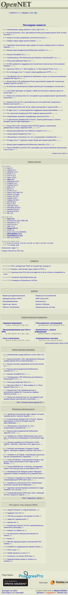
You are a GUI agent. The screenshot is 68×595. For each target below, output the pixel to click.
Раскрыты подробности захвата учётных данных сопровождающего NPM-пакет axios (24, 479)
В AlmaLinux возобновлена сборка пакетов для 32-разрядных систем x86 (35, 86)
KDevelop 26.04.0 (13, 207)
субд (27, 334)
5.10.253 (50, 243)
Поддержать (51, 593)
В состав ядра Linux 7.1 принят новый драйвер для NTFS (29, 72)
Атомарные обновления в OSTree (24, 280)
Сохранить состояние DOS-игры (19, 556)
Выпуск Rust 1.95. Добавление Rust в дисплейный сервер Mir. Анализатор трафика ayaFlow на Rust (21, 392)
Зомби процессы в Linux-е (17, 553)
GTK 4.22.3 (11, 176)
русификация (43, 325)
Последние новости (34, 25)
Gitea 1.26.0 (11, 177)
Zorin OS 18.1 (12, 224)
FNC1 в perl (11, 550)
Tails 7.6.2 (11, 226)
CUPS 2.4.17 (12, 191)
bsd (48, 340)
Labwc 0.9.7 (11, 170)
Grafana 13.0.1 (12, 185)
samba (14, 340)
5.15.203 (42, 243)
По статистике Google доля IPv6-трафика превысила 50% (29, 113)
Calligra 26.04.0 (13, 200)
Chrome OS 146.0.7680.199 (17, 221)
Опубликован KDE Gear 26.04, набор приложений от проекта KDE (32, 107)
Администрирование (12, 323)
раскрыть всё (56, 153)
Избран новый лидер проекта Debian (21, 41)
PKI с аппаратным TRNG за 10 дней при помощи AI (31, 266)
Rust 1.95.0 (11, 204)
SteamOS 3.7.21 (13, 222)
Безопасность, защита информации (45, 331)
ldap (23, 325)
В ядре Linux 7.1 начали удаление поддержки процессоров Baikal (32, 110)
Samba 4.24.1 (12, 198)
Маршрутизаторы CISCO (12, 298)
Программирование (10, 301)
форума (28, 505)
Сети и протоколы (11, 338)
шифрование (56, 334)
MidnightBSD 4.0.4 (14, 234)
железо (59, 340)
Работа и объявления (11, 307)
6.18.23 (16, 243)
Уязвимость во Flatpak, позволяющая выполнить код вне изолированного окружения (24, 456)
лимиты (47, 334)
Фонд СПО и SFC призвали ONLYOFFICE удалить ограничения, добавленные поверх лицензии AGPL (29, 127)
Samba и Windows (42, 304)
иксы (62, 325)
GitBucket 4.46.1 (13, 181)
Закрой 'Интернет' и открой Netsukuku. (22, 510)
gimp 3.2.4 (11, 187)
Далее (40, 498)
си (6, 334)
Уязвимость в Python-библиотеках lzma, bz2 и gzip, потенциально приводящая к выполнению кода (24, 437)
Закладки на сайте (9, 591)
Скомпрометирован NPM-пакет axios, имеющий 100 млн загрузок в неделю (24, 494)
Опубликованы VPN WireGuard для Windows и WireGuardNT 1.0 (31, 58)
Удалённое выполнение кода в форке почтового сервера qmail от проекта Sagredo (24, 415)
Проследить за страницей (12, 593)
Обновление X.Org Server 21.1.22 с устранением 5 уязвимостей (31, 137)
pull (17, 245)
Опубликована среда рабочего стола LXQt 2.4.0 (25, 29)
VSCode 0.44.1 (12, 206)
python (14, 334)
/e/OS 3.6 (10, 230)
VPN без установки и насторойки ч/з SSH (23, 516)
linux (44, 340)
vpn (27, 325)
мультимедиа (54, 325)
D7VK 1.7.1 (11, 174)
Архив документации (51, 343)
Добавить (41, 593)
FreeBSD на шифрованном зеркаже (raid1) (23, 547)
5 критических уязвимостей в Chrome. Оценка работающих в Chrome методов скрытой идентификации (23, 421)
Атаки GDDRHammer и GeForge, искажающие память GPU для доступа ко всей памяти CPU (23, 467)
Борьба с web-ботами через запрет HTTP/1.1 (28, 269)
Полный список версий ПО (32, 402)
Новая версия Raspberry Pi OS (19, 134)
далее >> (65, 153)
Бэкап (9, 539)
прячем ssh (11, 522)
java (19, 334)
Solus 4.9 (10, 219)
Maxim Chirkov (60, 591)
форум (25, 13)
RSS (18, 402)
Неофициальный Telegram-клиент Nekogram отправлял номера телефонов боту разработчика (23, 472)
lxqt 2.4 (9, 168)
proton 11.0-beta (13, 194)
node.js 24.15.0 (12, 196)
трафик (8, 325)
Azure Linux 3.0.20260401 (16, 232)
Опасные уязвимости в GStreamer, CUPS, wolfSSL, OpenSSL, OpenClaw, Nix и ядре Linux (22, 443)
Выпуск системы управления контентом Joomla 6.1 (26, 38)
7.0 (8, 245)
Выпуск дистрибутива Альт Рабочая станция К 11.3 (26, 131)
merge (12, 245)
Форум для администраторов (14, 296)
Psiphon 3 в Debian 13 (15, 530)
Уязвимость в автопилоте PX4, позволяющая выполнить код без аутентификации (23, 484)
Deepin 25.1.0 (12, 228)
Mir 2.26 (10, 213)
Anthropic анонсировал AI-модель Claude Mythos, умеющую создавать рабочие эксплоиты (22, 449)
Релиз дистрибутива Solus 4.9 (18, 61)
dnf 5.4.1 (10, 189)
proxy (20, 340)
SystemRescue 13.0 (15, 236)
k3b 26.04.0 (11, 202)
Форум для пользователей (46, 296)
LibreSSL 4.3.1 (12, 172)
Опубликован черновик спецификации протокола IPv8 (28, 116)
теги (31, 13)
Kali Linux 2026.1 (13, 237)
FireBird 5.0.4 (12, 183)
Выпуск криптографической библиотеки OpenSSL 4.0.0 (28, 144)
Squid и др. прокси (10, 304)
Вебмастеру (62, 593)
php (23, 334)
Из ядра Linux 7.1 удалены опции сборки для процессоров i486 (31, 140)
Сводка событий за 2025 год (12, 251)
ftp (23, 340)
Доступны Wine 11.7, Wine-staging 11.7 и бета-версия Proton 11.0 (32, 69)
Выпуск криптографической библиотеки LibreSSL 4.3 (27, 50)
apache (8, 340)
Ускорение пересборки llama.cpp (23, 277)
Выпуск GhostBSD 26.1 (16, 54)
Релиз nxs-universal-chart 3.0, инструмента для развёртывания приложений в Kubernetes (23, 398)
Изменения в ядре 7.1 (10, 248)
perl (9, 334)
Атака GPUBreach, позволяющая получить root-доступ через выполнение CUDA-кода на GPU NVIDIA (24, 461)
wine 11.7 (10, 179)
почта (27, 340)
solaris (53, 340)
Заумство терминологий (16, 519)
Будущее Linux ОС (14, 513)
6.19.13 (10, 243)
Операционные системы (47, 338)
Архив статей (64, 343)
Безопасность (41, 301)
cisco (40, 340)
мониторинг (16, 325)
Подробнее (31, 498)
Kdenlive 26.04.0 (13, 209)
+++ (19, 13)
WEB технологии (42, 298)
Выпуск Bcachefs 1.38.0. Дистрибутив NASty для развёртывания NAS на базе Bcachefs (24, 360)
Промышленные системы (45, 307)
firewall (41, 334)
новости (13, 13)
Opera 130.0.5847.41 (15, 192)
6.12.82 (22, 243)
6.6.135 (29, 243)
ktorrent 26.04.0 (13, 211)
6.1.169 (35, 243)
